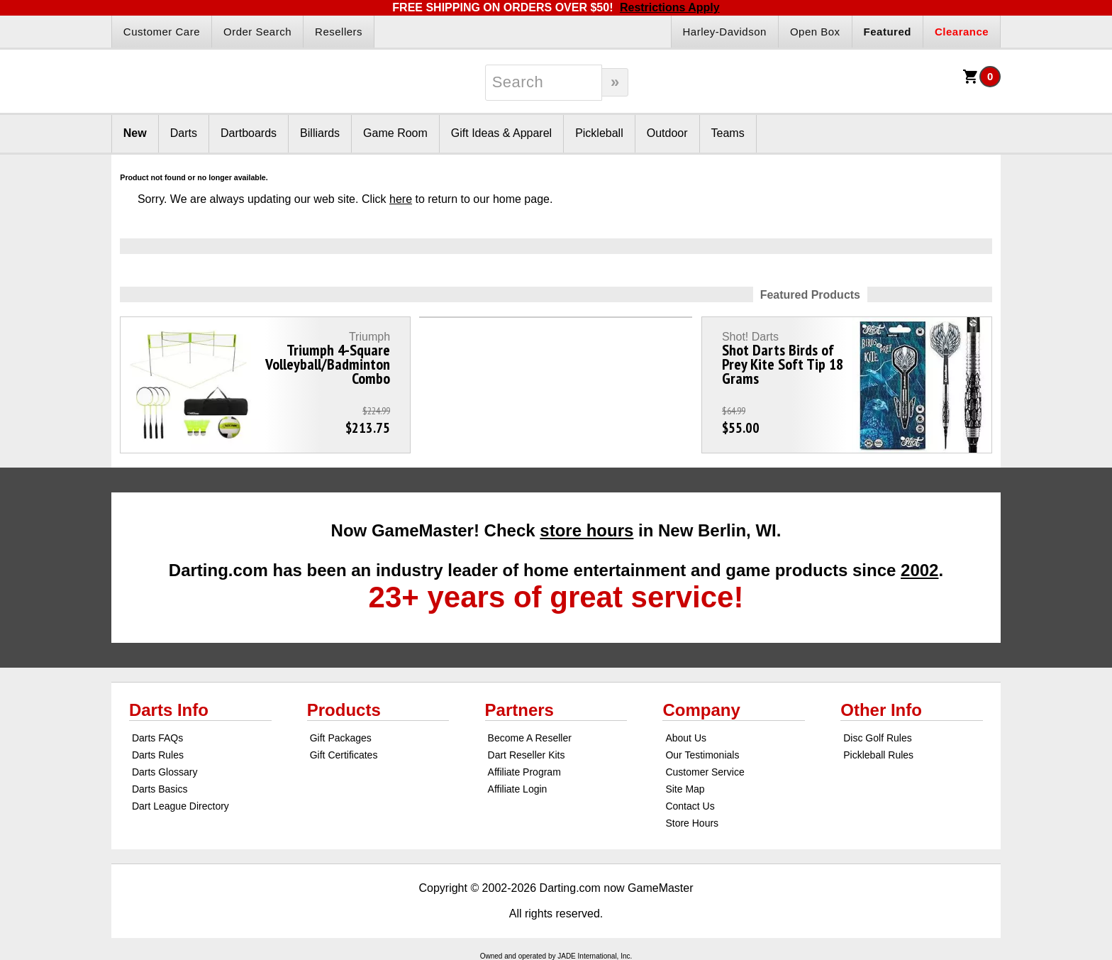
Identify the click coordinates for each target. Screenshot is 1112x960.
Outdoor (667, 133)
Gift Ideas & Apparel (501, 133)
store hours (586, 530)
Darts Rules (158, 755)
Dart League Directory (180, 806)
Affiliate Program (524, 772)
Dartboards (249, 133)
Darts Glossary (165, 772)
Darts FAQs (157, 738)
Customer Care (161, 32)
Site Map (684, 789)
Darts (183, 133)
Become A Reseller (530, 738)
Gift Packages (341, 738)
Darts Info (168, 709)
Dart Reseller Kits (526, 755)
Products (344, 709)
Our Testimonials (702, 755)
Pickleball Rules (878, 755)
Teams (728, 133)
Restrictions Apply (670, 7)
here (400, 199)
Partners (519, 709)
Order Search (257, 32)
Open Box (815, 32)
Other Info (881, 709)
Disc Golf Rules (877, 738)
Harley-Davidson (725, 32)
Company (701, 709)
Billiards (320, 133)
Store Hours (691, 823)
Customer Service (704, 772)
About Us (685, 738)
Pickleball (599, 133)
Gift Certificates (344, 755)
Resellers (338, 32)
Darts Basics (160, 789)
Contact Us (689, 806)
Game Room (395, 133)
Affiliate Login (517, 789)
